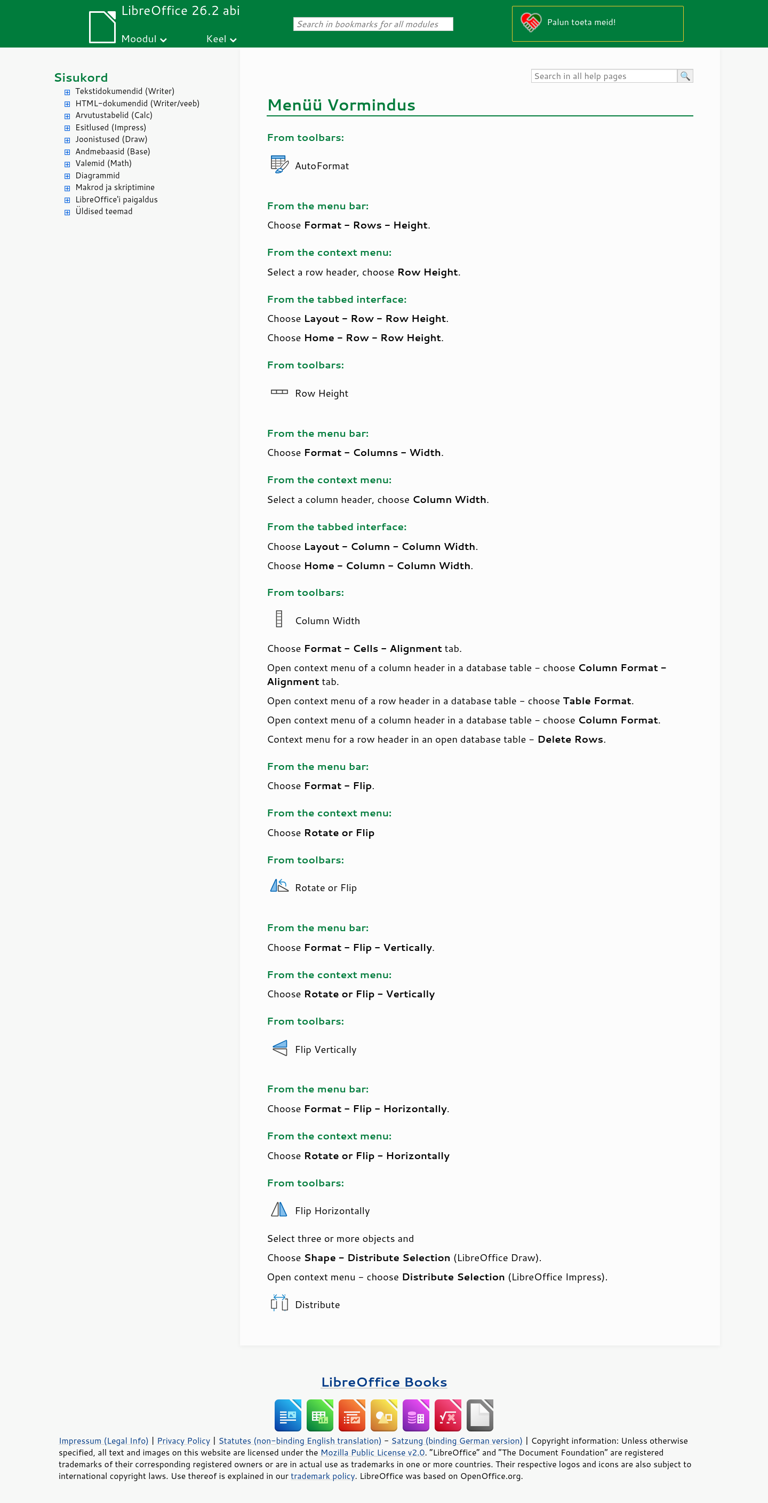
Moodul (139, 38)
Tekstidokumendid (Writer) (125, 91)
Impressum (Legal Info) (104, 1440)
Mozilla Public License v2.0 (373, 1452)
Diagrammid (97, 175)
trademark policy (323, 1476)
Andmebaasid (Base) (112, 151)
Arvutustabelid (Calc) (114, 115)
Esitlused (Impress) (111, 127)
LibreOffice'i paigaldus (116, 199)
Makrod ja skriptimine (115, 187)
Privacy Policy (183, 1440)
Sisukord (80, 77)
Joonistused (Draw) (111, 139)
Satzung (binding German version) (457, 1440)
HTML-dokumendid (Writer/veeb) (137, 103)
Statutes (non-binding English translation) (299, 1440)
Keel (216, 38)
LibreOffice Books (384, 1381)
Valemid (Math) (103, 163)
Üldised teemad (104, 211)
